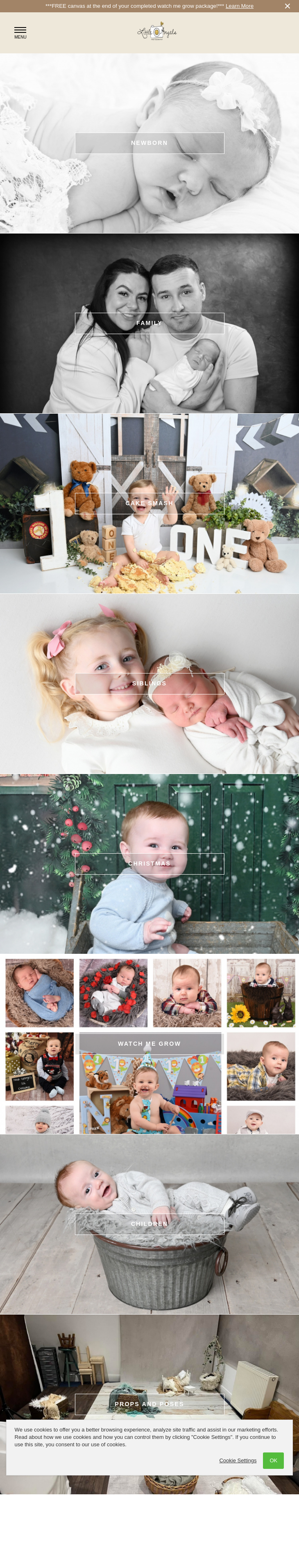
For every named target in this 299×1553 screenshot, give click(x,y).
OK (273, 1460)
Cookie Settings (237, 1460)
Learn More (240, 6)
